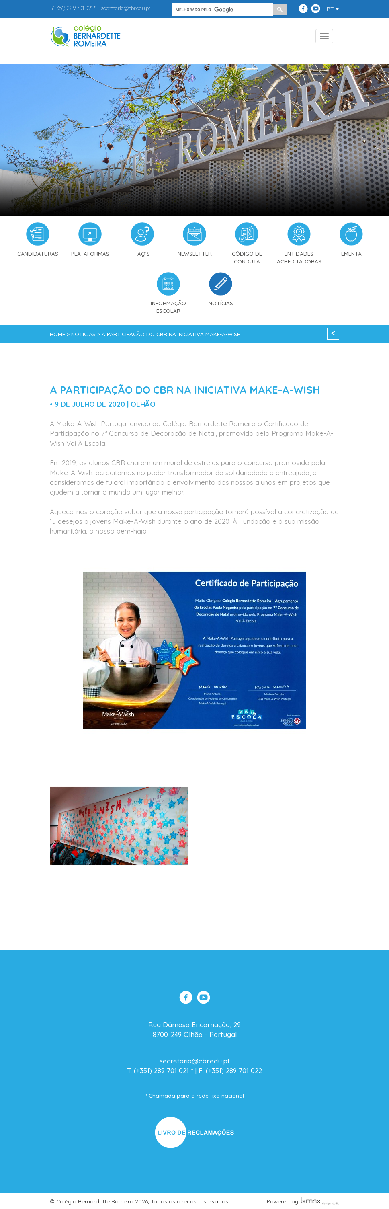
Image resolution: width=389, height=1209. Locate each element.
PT (333, 8)
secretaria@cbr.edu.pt (125, 8)
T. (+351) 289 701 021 (158, 1070)
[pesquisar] (222, 9)
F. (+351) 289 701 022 (230, 1070)
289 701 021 (72, 8)
